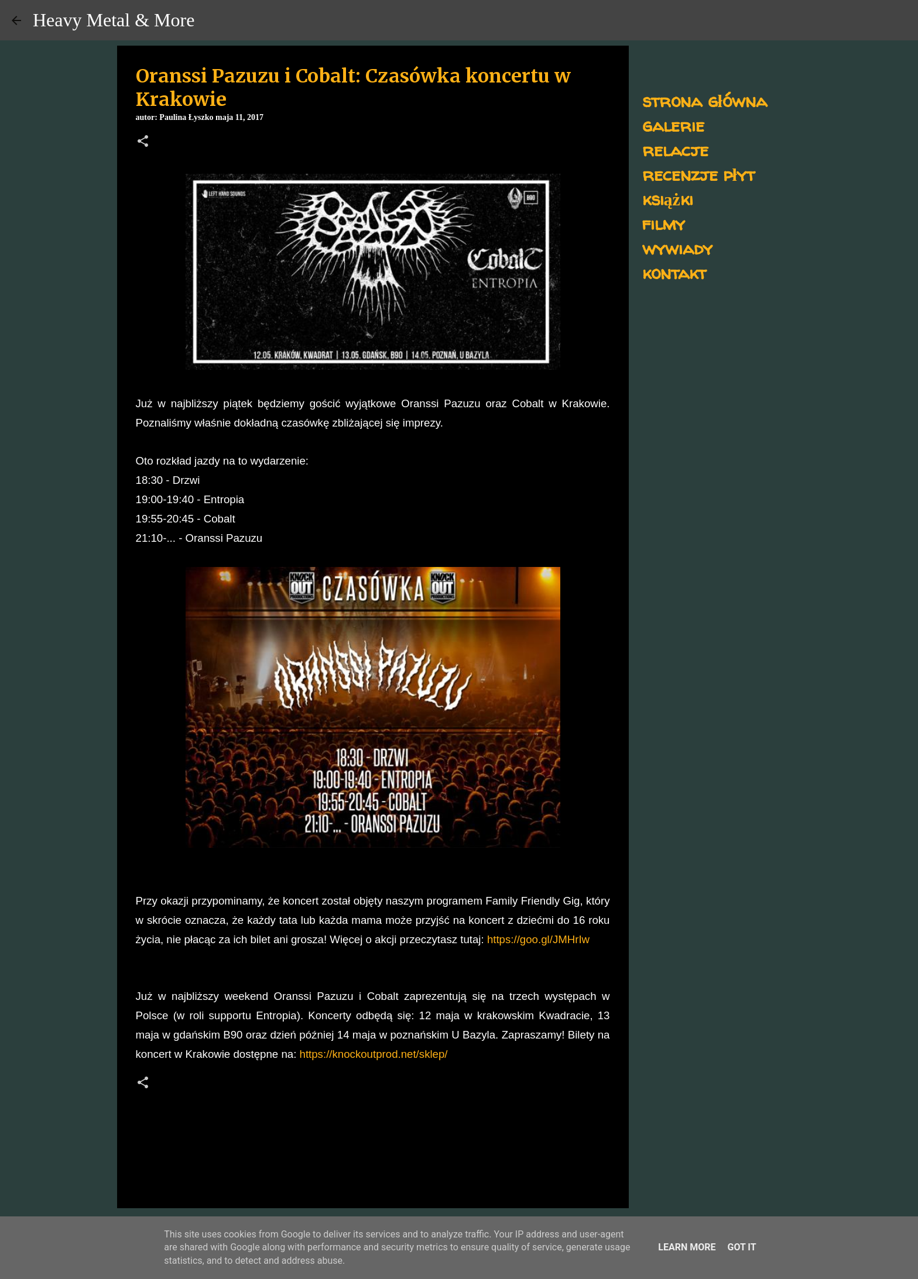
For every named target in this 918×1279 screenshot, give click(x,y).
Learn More (686, 1247)
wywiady (677, 248)
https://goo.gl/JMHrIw (538, 939)
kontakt (674, 272)
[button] (143, 142)
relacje (675, 149)
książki (667, 199)
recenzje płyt (698, 174)
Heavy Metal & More (113, 19)
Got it (741, 1247)
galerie (673, 125)
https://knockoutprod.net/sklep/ (374, 1054)
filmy (663, 223)
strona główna (704, 100)
